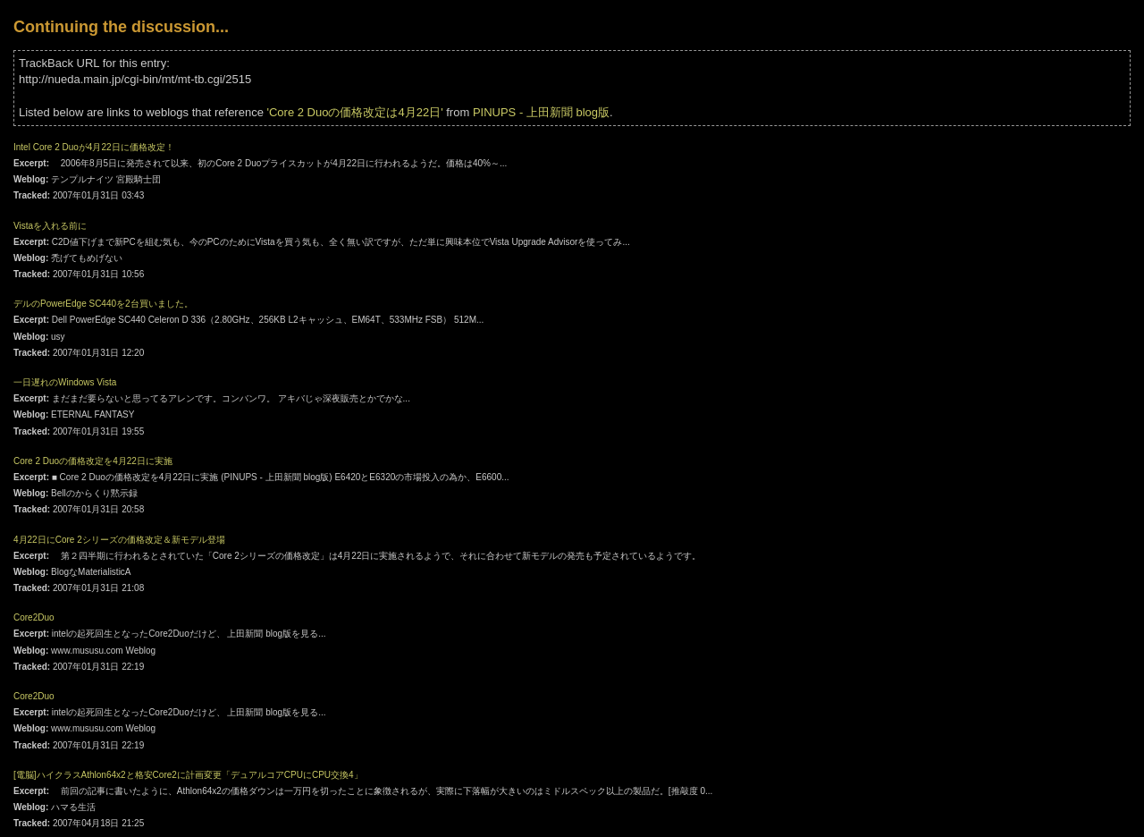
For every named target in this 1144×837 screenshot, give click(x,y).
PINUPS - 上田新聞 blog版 (541, 112)
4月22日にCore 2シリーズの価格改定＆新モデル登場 (119, 540)
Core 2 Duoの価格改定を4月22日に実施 (92, 461)
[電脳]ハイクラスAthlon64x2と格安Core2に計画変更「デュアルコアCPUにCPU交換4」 (188, 775)
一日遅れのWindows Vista (64, 382)
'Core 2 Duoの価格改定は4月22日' (355, 112)
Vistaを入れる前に (50, 226)
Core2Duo (34, 617)
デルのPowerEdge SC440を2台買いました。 (103, 304)
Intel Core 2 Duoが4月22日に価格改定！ (93, 147)
